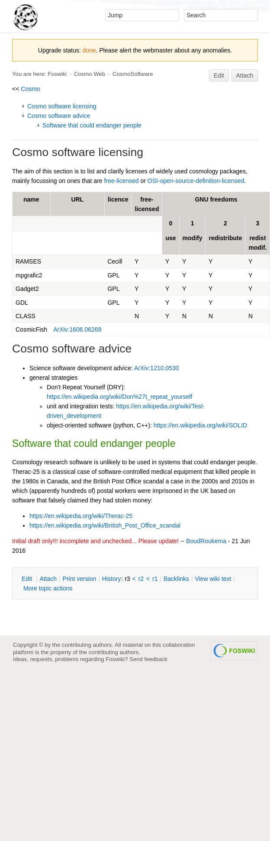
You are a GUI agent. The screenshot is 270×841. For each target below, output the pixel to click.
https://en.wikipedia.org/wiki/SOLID (200, 425)
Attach (245, 75)
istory (111, 578)
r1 (155, 578)
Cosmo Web (89, 74)
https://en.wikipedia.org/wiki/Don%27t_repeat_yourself (119, 396)
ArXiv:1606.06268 (77, 329)
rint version (79, 578)
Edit (219, 75)
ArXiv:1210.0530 (156, 368)
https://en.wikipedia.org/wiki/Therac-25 (80, 515)
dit (28, 578)
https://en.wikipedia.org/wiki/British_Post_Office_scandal (104, 525)
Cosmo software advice (58, 115)
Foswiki (57, 74)
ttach (48, 578)
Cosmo (30, 88)
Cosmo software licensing (61, 106)
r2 (141, 578)
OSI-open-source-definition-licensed (196, 180)
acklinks (176, 578)
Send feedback (148, 659)
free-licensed (121, 180)
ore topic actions (48, 588)
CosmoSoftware (132, 74)
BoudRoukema (206, 541)
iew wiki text (213, 578)
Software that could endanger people (91, 125)
